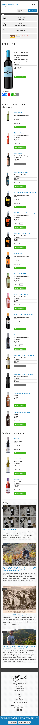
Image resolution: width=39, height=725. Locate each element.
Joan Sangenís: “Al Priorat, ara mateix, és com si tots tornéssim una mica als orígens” (19, 647)
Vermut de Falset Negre (22, 412)
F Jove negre (18, 253)
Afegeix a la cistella (20, 76)
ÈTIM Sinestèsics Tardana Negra (25, 213)
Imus (15, 335)
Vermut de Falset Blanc (22, 393)
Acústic (16, 438)
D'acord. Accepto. (13, 722)
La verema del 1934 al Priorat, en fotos (15, 615)
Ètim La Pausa (19, 133)
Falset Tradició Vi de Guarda (23, 314)
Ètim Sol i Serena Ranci (22, 233)
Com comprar (21, 30)
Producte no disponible (20, 164)
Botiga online (32, 10)
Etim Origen (18, 153)
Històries (9, 546)
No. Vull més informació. (24, 722)
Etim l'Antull (18, 112)
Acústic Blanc (18, 459)
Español (35, 2)
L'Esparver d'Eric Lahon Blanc (24, 355)
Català (31, 2)
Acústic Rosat (18, 479)
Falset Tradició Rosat (21, 294)
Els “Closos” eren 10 (9, 529)
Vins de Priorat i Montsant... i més (10, 4)
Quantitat (16, 73)
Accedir (4, 2)
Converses (5, 546)
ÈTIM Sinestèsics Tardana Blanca (25, 192)
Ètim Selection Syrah (21, 172)
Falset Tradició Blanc (21, 274)
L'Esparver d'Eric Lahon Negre (24, 374)
